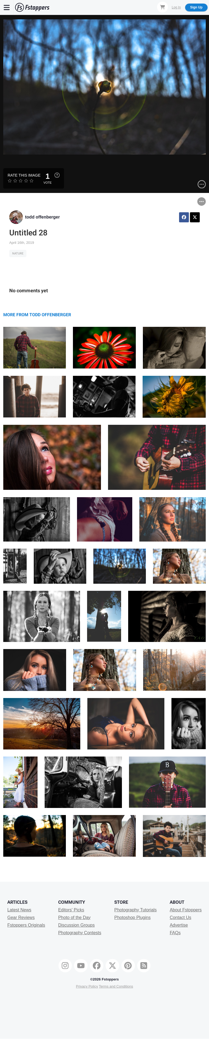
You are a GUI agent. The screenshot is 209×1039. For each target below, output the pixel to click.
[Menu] (7, 7)
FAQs (175, 932)
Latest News (19, 910)
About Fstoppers (186, 910)
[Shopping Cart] (162, 7)
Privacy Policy (87, 986)
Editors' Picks (71, 910)
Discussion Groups (76, 925)
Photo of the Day (74, 917)
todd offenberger (42, 217)
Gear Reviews (21, 917)
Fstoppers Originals (26, 925)
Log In (176, 7)
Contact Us (180, 917)
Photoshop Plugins (132, 917)
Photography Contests (79, 932)
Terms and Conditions (116, 986)
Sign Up (196, 7)
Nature (17, 253)
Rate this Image (24, 175)
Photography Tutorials (135, 910)
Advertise (179, 925)
